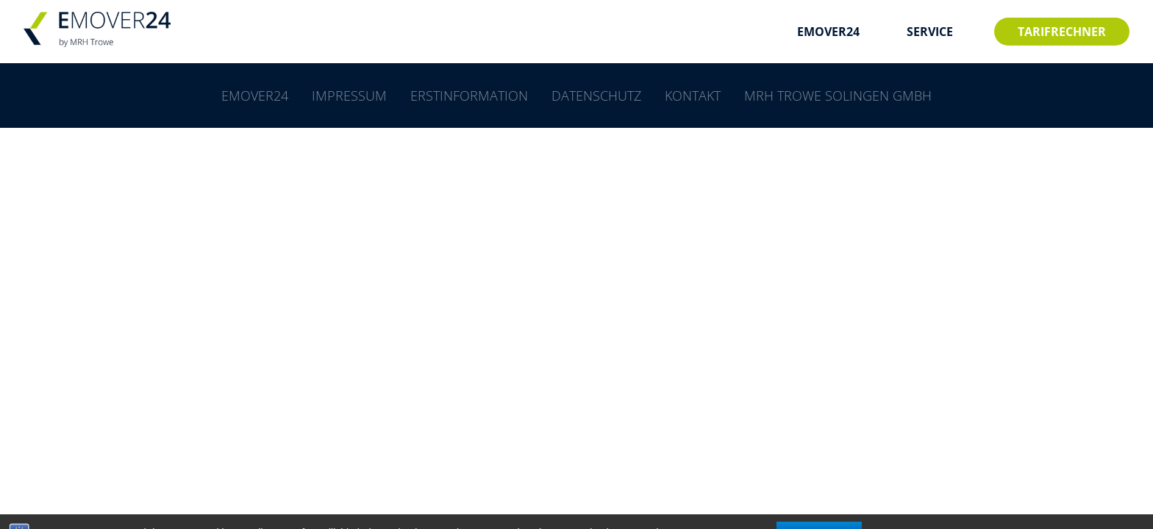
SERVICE (930, 32)
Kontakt (693, 95)
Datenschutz (596, 95)
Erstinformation (469, 95)
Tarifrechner (1062, 32)
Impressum (349, 95)
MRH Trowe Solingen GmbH (838, 95)
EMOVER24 (828, 32)
